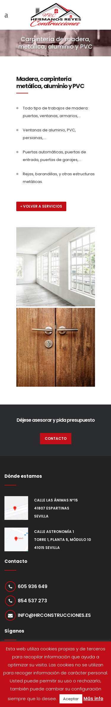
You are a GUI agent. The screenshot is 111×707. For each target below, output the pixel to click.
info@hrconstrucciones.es (54, 615)
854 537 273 (32, 600)
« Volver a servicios (41, 206)
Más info (93, 698)
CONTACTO (56, 438)
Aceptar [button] (71, 699)
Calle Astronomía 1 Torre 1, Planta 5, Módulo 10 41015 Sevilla (62, 539)
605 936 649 (32, 586)
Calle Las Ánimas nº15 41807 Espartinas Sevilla (56, 508)
